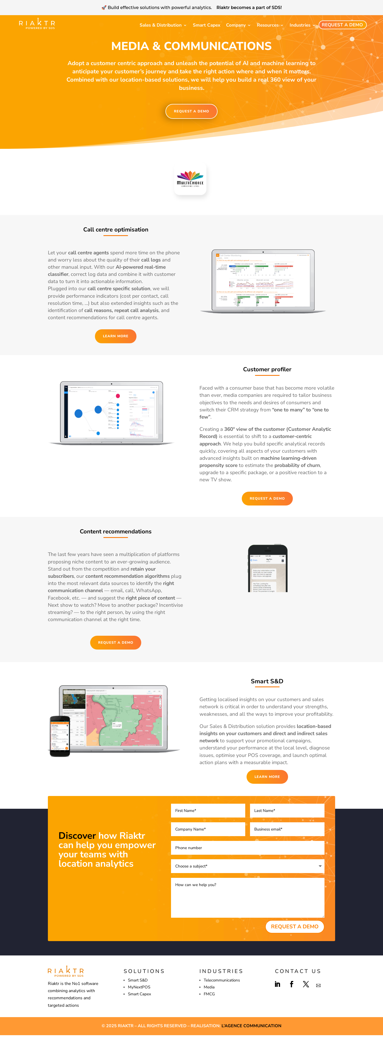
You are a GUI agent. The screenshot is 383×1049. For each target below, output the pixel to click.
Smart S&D (138, 994)
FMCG (209, 1007)
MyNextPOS (139, 1001)
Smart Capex (206, 25)
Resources (267, 25)
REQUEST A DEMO (191, 125)
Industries (300, 25)
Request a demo (342, 25)
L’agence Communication (251, 1040)
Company (236, 25)
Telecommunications (222, 994)
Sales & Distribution (161, 25)
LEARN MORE (115, 350)
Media (209, 1001)
